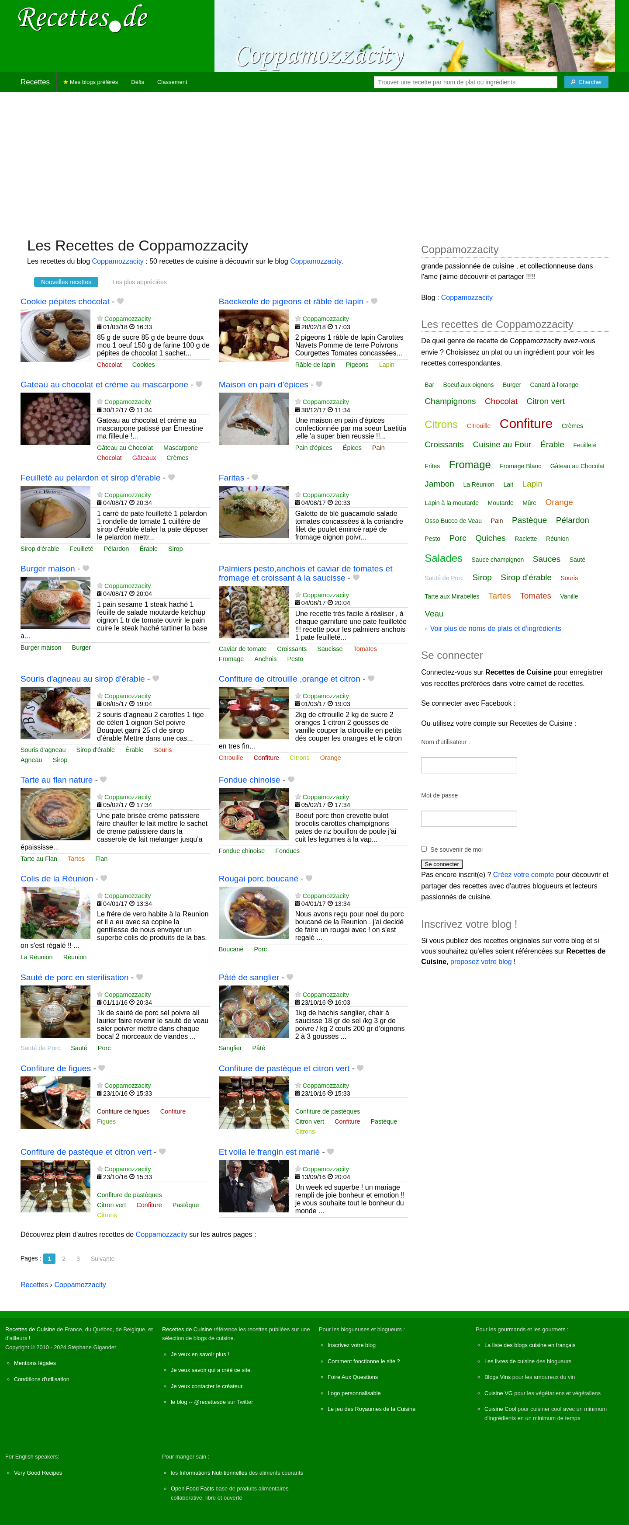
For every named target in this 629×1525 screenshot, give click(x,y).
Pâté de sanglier (249, 977)
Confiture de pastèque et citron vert (284, 1068)
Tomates (365, 648)
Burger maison (48, 568)
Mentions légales (35, 1363)
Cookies (143, 364)
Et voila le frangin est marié (269, 1151)
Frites (432, 466)
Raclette (526, 538)
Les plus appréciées (139, 282)
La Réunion (37, 957)
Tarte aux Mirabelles (452, 596)
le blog (179, 1402)
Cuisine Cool (500, 1409)
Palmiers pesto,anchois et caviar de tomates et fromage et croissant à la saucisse (306, 573)
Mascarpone (180, 447)
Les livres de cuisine (509, 1361)
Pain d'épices (313, 447)
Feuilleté (81, 548)
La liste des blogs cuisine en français (529, 1345)
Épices (352, 447)
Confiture (266, 757)
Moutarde (501, 502)
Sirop (175, 548)
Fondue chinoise (249, 779)
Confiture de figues (56, 1068)
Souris (163, 749)
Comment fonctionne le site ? (364, 1361)
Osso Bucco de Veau (453, 520)
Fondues (287, 850)
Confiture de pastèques (327, 1111)
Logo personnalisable (354, 1393)
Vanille (569, 596)
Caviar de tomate (243, 648)
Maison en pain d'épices (263, 384)
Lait (508, 484)
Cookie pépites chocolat (65, 301)
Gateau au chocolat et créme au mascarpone (104, 384)
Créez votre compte (523, 874)
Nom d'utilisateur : (445, 741)
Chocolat (109, 364)
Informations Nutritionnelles (213, 1472)
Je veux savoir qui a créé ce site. (211, 1370)
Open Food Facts (192, 1488)
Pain (378, 447)
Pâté (258, 1048)
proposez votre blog (481, 961)
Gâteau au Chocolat (125, 447)
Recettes (35, 82)
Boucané (231, 949)
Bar (429, 384)
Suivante (102, 1258)
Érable (148, 548)
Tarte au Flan (39, 858)
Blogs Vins (497, 1377)
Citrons (300, 757)
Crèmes (177, 457)
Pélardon (116, 548)
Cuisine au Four (502, 444)
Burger (81, 647)
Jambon (439, 483)
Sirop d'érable (40, 548)
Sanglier (230, 1048)
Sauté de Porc (40, 1048)
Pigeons (357, 364)
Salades (444, 558)
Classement (172, 82)
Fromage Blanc (520, 466)
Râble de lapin (315, 364)
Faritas (232, 477)
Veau (434, 613)
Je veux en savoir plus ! (200, 1354)
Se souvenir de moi (456, 849)
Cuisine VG (498, 1393)
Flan (101, 858)
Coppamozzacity (118, 261)
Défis (137, 82)
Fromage (231, 658)
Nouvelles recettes (66, 282)
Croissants (292, 648)
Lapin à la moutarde (452, 502)
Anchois (265, 658)
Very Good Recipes (38, 1472)
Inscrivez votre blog (352, 1345)
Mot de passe (439, 795)
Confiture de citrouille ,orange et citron (289, 678)
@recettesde (210, 1402)
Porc (260, 949)
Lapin (386, 364)
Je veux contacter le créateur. (207, 1386)
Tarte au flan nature (57, 779)
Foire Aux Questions (353, 1377)
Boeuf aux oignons (468, 384)
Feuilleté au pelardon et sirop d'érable (90, 477)
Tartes (76, 858)
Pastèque (383, 1121)
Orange (330, 757)
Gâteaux (144, 457)
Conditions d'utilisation (41, 1379)
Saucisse (329, 648)
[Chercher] (586, 82)
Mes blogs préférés (90, 82)
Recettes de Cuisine (30, 1329)
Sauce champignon (498, 559)
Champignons (450, 401)
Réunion (75, 957)
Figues (106, 1121)
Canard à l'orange (554, 384)
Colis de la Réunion (57, 878)
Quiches (490, 538)
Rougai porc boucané (258, 878)
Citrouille (231, 757)
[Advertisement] (314, 160)
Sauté (79, 1048)
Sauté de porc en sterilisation (74, 977)
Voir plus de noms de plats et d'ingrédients (495, 628)
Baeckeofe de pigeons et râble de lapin (291, 301)
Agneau (31, 759)
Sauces (546, 559)
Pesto (295, 658)
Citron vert (309, 1121)
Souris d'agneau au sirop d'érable (83, 678)
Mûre (529, 502)
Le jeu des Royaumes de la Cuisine (371, 1409)
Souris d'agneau (43, 749)
